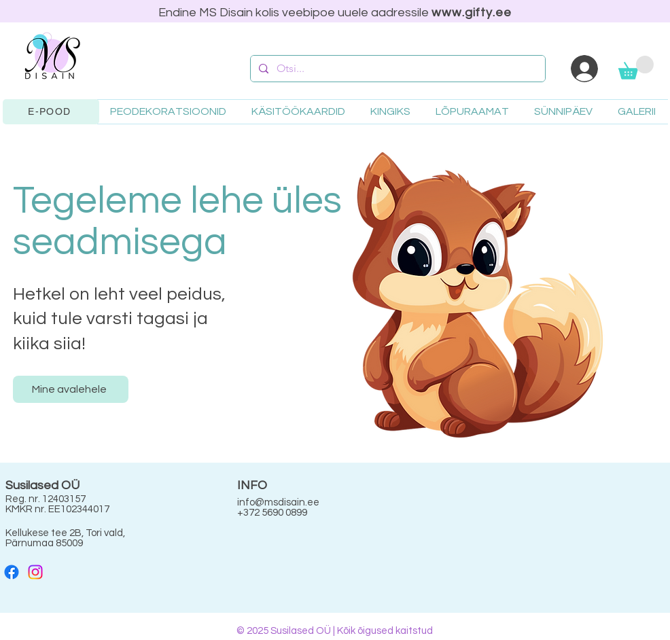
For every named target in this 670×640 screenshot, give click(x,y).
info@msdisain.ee (278, 502)
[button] (636, 67)
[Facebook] (11, 572)
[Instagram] (35, 572)
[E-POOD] (51, 111)
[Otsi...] (396, 69)
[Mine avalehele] (70, 389)
